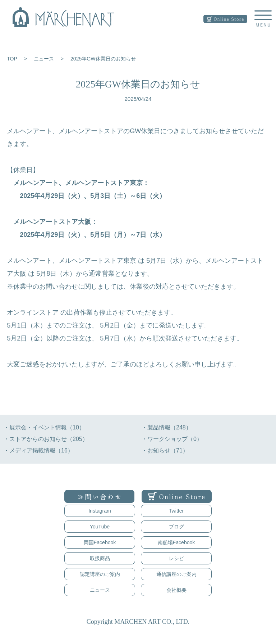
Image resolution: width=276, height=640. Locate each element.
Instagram (99, 511)
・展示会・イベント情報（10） (44, 427)
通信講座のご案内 (176, 574)
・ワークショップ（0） (172, 439)
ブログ (176, 526)
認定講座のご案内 (100, 574)
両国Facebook (100, 542)
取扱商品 (100, 558)
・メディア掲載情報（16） (38, 450)
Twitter (176, 511)
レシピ (176, 558)
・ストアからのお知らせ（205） (46, 439)
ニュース (44, 59)
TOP (12, 59)
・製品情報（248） (167, 427)
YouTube (100, 526)
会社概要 (176, 590)
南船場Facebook (176, 542)
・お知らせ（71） (165, 450)
